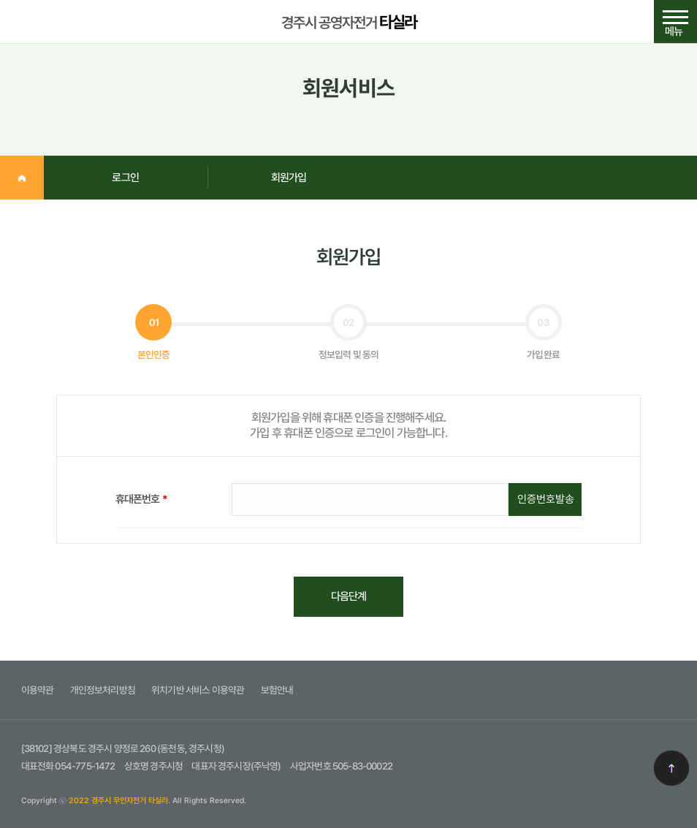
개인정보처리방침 (102, 690)
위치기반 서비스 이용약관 (197, 690)
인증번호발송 (545, 499)
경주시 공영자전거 (348, 21)
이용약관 (37, 690)
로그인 (125, 177)
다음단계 (349, 596)
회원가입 (289, 177)
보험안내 (277, 690)
